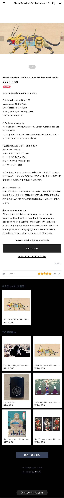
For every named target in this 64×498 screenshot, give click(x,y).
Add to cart (32, 248)
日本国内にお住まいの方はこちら (32, 256)
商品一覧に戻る (32, 455)
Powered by (32, 472)
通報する (58, 263)
